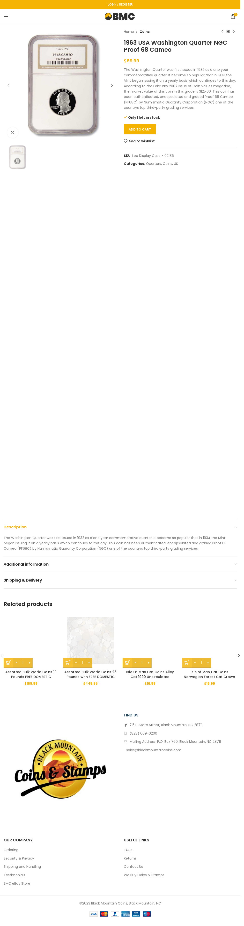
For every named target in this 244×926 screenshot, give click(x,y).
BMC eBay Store (17, 883)
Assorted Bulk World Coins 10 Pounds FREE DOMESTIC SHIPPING (31, 677)
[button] (8, 85)
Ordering (11, 850)
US (176, 163)
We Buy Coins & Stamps (144, 875)
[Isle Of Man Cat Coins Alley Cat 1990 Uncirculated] (150, 640)
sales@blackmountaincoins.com (153, 750)
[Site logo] (120, 16)
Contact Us (133, 866)
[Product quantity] (23, 663)
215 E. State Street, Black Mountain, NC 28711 (166, 724)
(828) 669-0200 (143, 733)
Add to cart (140, 129)
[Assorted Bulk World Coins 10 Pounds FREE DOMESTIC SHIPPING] (31, 640)
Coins (145, 31)
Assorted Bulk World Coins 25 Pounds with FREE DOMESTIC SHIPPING (90, 677)
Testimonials (14, 875)
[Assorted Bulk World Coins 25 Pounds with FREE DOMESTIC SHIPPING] (90, 640)
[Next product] (234, 32)
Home (129, 31)
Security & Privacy (19, 858)
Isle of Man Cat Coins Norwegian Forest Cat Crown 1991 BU (209, 677)
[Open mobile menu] (6, 16)
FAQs (128, 850)
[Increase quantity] (30, 663)
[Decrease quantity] (16, 663)
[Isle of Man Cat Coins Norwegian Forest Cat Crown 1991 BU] (209, 640)
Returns (130, 858)
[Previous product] (222, 32)
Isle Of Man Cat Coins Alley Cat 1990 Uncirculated (150, 674)
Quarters (153, 163)
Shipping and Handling (22, 866)
